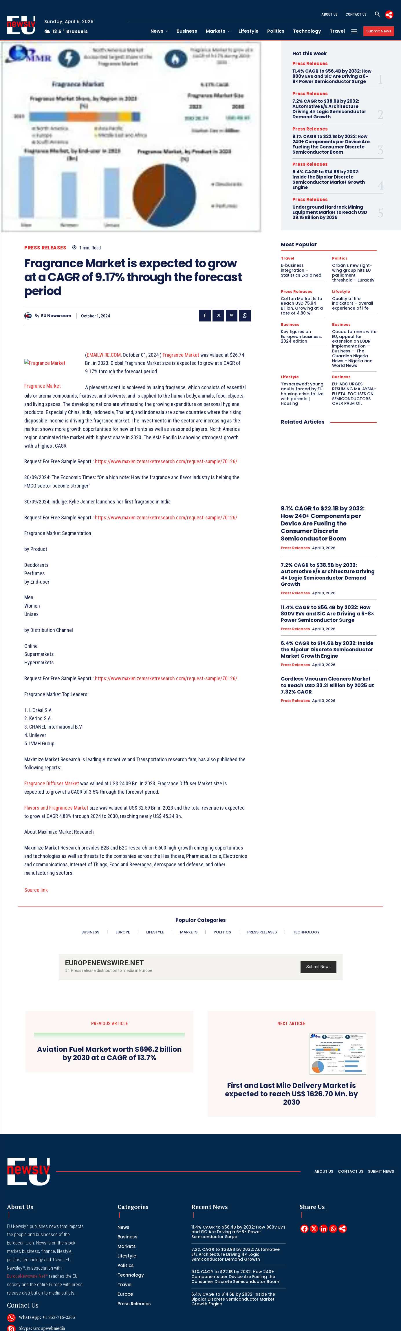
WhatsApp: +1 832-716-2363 (47, 1268)
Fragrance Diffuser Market (51, 792)
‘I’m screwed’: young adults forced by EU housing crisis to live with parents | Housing (302, 393)
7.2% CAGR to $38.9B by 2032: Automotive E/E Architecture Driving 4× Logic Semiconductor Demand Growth (329, 109)
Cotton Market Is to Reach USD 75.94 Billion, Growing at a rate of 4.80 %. (302, 306)
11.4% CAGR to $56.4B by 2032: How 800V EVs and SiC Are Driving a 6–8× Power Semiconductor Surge (331, 76)
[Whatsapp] (333, 1180)
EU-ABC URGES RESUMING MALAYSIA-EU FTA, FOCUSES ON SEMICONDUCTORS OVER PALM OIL (354, 393)
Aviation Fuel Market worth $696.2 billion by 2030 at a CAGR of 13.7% (109, 1062)
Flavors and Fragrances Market (56, 816)
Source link (36, 898)
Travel (287, 258)
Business (290, 324)
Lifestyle (341, 291)
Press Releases (45, 247)
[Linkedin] (323, 1180)
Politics (340, 258)
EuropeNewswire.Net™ (27, 1228)
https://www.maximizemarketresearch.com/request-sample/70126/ (166, 470)
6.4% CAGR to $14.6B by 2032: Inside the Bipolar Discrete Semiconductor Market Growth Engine (328, 179)
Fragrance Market (181, 355)
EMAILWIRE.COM (104, 355)
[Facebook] (304, 1180)
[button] (377, 14)
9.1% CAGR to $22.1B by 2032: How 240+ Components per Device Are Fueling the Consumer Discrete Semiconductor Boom (331, 144)
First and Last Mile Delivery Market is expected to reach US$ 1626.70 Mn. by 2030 (291, 1066)
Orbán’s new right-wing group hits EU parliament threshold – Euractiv (353, 272)
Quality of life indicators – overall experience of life (352, 303)
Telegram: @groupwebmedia (47, 1290)
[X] (314, 1180)
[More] (389, 14)
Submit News (318, 974)
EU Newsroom (56, 315)
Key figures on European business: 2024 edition (301, 336)
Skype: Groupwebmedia (42, 1279)
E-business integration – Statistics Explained (301, 270)
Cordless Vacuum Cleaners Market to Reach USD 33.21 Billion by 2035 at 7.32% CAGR (327, 685)
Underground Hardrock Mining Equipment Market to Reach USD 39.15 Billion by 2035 (329, 212)
